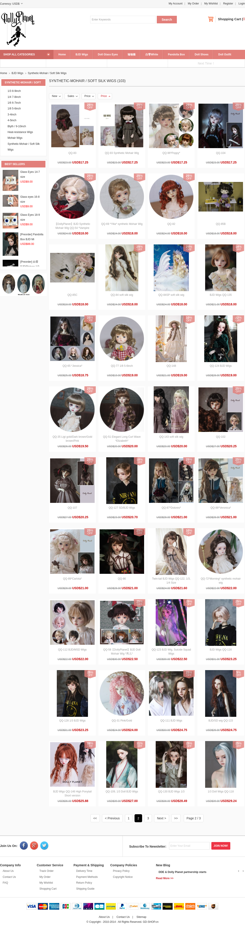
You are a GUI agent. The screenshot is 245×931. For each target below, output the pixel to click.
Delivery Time (84, 871)
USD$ (15, 3)
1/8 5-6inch (14, 108)
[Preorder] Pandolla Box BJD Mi (31, 239)
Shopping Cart (229, 19)
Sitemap (141, 917)
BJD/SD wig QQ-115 (220, 720)
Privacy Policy (121, 871)
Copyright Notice (123, 877)
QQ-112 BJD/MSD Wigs (72, 649)
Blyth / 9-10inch (17, 126)
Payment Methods (87, 877)
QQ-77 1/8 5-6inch (122, 365)
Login (242, 3)
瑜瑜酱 (132, 54)
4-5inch (12, 120)
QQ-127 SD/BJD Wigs (122, 507)
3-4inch (12, 114)
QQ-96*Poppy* (171, 153)
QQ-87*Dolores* (171, 507)
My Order (193, 3)
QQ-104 (221, 153)
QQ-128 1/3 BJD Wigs (72, 720)
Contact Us (9, 877)
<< (95, 818)
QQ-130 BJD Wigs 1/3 (171, 791)
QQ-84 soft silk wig (122, 294)
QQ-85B (221, 224)
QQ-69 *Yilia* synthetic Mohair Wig (122, 224)
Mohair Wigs (15, 137)
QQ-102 (221, 436)
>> (176, 818)
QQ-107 (72, 507)
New (56, 96)
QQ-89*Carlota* (72, 578)
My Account (175, 3)
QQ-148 (171, 365)
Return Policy (84, 882)
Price (89, 96)
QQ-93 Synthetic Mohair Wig (122, 153)
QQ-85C (72, 294)
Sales (72, 96)
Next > (161, 818)
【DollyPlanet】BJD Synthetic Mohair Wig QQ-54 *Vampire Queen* (72, 228)
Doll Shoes (201, 54)
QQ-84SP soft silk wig (171, 294)
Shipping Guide (85, 888)
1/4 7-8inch (14, 97)
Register (228, 3)
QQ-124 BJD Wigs (221, 365)
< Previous (112, 818)
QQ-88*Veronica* (220, 507)
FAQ (5, 882)
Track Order (46, 871)
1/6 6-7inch (14, 102)
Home (62, 54)
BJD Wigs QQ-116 (221, 649)
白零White (151, 54)
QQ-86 (122, 578)
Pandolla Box (176, 54)
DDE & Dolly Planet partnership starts (182, 872)
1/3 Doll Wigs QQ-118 (221, 791)
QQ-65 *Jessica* (72, 365)
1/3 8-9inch (14, 91)
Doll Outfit (224, 54)
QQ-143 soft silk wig (171, 436)
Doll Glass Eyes (108, 54)
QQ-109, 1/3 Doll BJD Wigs (122, 791)
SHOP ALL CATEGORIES (19, 54)
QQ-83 (72, 153)
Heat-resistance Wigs (20, 132)
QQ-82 (171, 224)
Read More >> (165, 878)
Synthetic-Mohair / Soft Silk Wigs (47, 73)
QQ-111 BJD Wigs (171, 720)
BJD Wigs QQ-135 (221, 294)
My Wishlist (211, 3)
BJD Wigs (82, 54)
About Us (8, 871)
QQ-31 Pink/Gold (122, 720)
